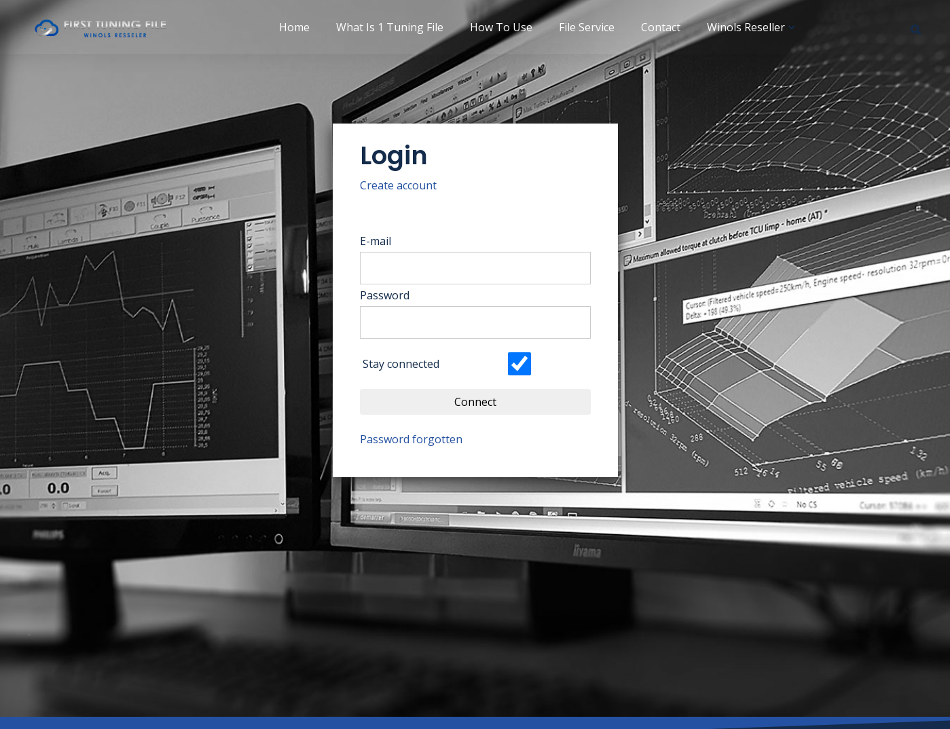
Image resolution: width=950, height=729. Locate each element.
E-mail (384, 240)
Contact (660, 27)
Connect (484, 401)
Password (393, 295)
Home (294, 27)
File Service (587, 27)
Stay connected (409, 363)
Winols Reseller (746, 27)
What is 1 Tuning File (389, 27)
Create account (407, 185)
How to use (501, 27)
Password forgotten (420, 439)
